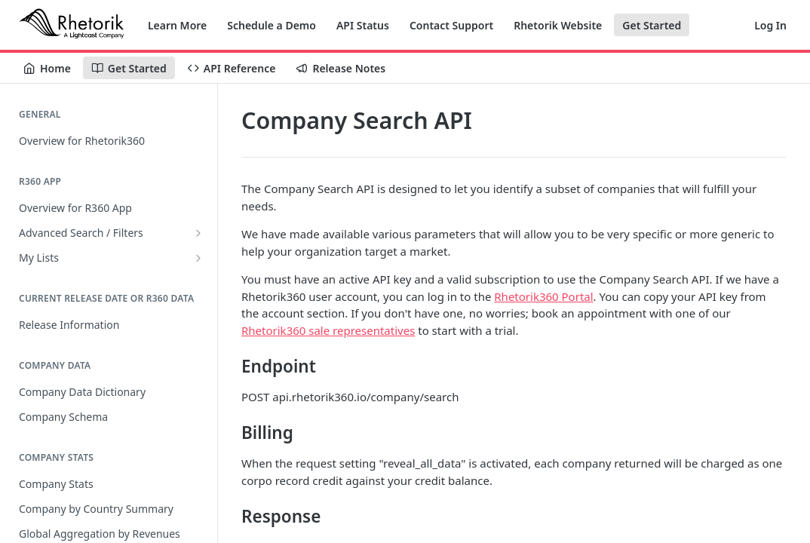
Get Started (651, 25)
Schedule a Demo (271, 25)
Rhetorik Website (558, 25)
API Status (362, 25)
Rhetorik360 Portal (543, 296)
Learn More (177, 25)
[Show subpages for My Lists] (198, 258)
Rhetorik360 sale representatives (328, 330)
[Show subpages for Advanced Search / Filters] (198, 233)
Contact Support (451, 25)
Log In (770, 25)
